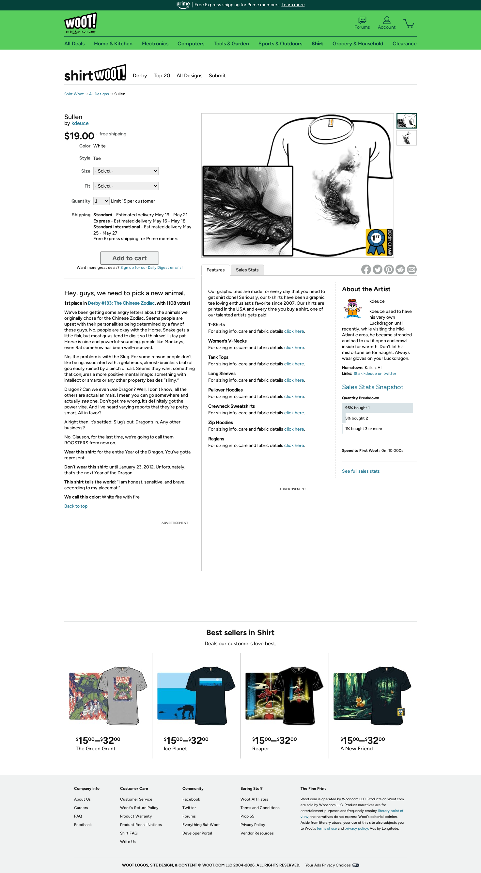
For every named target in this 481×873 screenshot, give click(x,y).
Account (387, 23)
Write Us (128, 841)
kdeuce (80, 123)
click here (294, 331)
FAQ (78, 816)
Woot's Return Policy (139, 807)
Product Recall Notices (141, 824)
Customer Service (136, 799)
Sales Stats (247, 270)
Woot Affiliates (254, 799)
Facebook (191, 799)
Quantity (80, 201)
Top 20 (162, 75)
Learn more (293, 5)
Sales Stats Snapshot (373, 387)
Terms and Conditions (260, 807)
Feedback (83, 824)
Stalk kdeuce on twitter (375, 373)
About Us (82, 799)
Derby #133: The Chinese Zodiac (121, 303)
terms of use (327, 828)
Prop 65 (247, 816)
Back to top (75, 506)
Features (216, 270)
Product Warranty (136, 816)
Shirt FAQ (128, 833)
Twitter (189, 807)
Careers (81, 807)
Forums (362, 23)
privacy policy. (357, 828)
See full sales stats (361, 471)
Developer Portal (197, 833)
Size (85, 171)
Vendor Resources (257, 833)
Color (84, 146)
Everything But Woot (201, 824)
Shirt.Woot (95, 72)
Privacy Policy (252, 824)
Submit (217, 75)
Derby (140, 75)
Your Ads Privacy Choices (328, 865)
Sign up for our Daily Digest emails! (151, 267)
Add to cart (129, 258)
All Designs (189, 75)
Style (84, 158)
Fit (87, 186)
